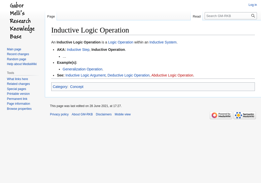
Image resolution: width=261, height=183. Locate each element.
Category (60, 87)
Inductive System (163, 42)
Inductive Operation (108, 50)
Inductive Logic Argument (86, 75)
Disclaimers (104, 114)
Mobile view (123, 114)
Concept (76, 87)
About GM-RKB (82, 114)
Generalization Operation (82, 69)
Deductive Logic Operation (129, 75)
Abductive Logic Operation (172, 75)
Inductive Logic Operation (79, 42)
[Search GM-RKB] (231, 15)
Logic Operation (120, 42)
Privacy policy (59, 114)
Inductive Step (78, 50)
